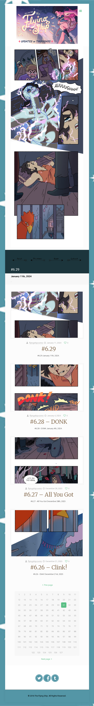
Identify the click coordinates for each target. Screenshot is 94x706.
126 (55, 652)
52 (58, 615)
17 (47, 600)
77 (75, 626)
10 (69, 594)
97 (64, 637)
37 (36, 610)
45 (19, 615)
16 (41, 600)
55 (75, 615)
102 (30, 642)
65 (69, 621)
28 (47, 605)
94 (47, 637)
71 (41, 626)
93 (41, 637)
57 (25, 621)
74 (58, 626)
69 (30, 626)
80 (30, 631)
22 (75, 600)
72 (47, 626)
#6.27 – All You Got (48, 494)
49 (41, 615)
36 (30, 610)
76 (69, 626)
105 (47, 642)
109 (69, 642)
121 (74, 647)
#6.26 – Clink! (48, 567)
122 (33, 652)
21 (69, 600)
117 (52, 647)
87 (69, 631)
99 (75, 637)
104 (41, 642)
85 (58, 631)
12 (19, 600)
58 (30, 621)
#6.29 (48, 349)
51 (53, 615)
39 (47, 610)
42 (64, 610)
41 (58, 610)
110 (74, 642)
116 (47, 647)
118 (58, 647)
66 (75, 621)
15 (36, 600)
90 (25, 637)
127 (61, 652)
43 (69, 610)
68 (25, 626)
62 (53, 621)
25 (30, 605)
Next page (47, 659)
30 (58, 605)
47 (30, 615)
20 (64, 600)
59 (36, 621)
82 (41, 631)
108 (63, 642)
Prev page (47, 585)
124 (44, 652)
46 (25, 615)
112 (24, 647)
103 (35, 642)
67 (19, 626)
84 (53, 631)
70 (36, 626)
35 (25, 610)
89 (19, 637)
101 (24, 642)
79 (25, 631)
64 (64, 621)
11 (75, 594)
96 (58, 637)
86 (64, 631)
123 (38, 652)
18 (53, 600)
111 (19, 647)
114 (35, 647)
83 (47, 631)
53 (64, 615)
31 (64, 605)
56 (19, 621)
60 (41, 621)
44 (75, 610)
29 (53, 605)
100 (19, 642)
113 (30, 647)
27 (41, 605)
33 (75, 605)
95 (53, 637)
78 (19, 631)
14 (30, 600)
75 (64, 626)
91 (30, 637)
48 (36, 615)
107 (58, 642)
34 (19, 610)
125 (49, 652)
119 (63, 647)
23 (19, 605)
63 (58, 621)
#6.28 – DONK (48, 421)
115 (41, 647)
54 (69, 615)
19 (58, 600)
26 (36, 605)
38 (41, 610)
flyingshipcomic (36, 343)
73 (53, 626)
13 (25, 600)
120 (69, 647)
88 (75, 631)
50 (47, 615)
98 (69, 637)
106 (52, 642)
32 (69, 605)
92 (36, 637)
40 (53, 610)
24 (25, 605)
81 (36, 631)
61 (47, 621)
